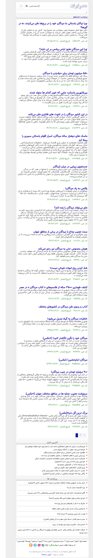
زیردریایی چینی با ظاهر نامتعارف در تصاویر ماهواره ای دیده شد (58, 455)
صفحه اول (77, 541)
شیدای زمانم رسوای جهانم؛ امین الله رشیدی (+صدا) (62, 498)
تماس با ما (42, 541)
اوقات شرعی (58, 545)
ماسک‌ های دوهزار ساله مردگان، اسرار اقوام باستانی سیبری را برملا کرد (49, 138)
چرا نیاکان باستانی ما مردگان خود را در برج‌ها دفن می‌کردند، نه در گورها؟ (47, 26)
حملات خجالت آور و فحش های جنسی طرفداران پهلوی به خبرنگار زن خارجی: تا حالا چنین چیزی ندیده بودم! (47, 531)
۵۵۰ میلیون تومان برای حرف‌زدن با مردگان (59, 73)
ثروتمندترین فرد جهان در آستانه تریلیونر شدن (65, 449)
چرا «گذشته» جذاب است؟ (71, 487)
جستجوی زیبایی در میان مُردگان (64, 167)
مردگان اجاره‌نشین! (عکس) (67, 360)
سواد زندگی (48, 545)
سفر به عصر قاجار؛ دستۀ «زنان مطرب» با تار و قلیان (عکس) (60, 519)
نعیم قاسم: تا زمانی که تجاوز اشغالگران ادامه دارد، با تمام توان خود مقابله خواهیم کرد (50, 446)
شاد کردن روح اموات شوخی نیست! (63, 268)
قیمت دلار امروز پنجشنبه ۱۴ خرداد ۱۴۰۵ (66, 514)
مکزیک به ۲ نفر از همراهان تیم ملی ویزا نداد (65, 503)
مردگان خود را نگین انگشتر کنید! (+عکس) (59, 338)
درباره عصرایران (52, 541)
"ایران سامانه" (40, 554)
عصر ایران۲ (64, 541)
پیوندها (22, 541)
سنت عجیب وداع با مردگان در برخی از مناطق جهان (55, 232)
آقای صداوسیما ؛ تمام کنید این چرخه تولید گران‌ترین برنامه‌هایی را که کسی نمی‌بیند (52, 493)
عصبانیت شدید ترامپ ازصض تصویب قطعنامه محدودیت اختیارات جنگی (55, 458)
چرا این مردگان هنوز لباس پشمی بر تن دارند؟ (58, 49)
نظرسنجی (15, 541)
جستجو (29, 541)
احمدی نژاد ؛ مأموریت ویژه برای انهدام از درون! (64, 524)
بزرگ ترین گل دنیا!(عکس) (68, 413)
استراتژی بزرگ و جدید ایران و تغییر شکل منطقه (64, 508)
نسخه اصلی (28, 6)
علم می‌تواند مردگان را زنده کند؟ (65, 208)
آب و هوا (66, 545)
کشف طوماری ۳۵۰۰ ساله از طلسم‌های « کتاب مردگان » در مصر (48, 287)
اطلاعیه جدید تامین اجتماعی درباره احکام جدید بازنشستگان (60, 452)
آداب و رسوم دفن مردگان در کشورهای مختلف (57, 307)
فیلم (70, 541)
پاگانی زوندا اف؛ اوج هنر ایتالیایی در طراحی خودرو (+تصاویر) (59, 473)
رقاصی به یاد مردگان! (70, 189)
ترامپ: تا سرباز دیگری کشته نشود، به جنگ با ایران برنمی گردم (59, 470)
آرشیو (35, 541)
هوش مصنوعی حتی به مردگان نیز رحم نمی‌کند (57, 249)
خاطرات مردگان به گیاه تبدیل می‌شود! (61, 319)
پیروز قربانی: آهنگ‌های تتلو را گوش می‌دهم (65, 467)
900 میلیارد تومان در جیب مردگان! (63, 372)
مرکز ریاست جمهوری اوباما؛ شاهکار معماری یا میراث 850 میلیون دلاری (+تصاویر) (52, 483)
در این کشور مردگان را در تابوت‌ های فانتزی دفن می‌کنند (52, 114)
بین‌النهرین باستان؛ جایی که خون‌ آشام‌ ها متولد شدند (53, 93)
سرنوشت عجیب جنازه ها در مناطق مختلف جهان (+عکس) (51, 394)
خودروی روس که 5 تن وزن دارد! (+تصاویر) (65, 461)
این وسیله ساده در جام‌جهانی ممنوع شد (66, 464)
